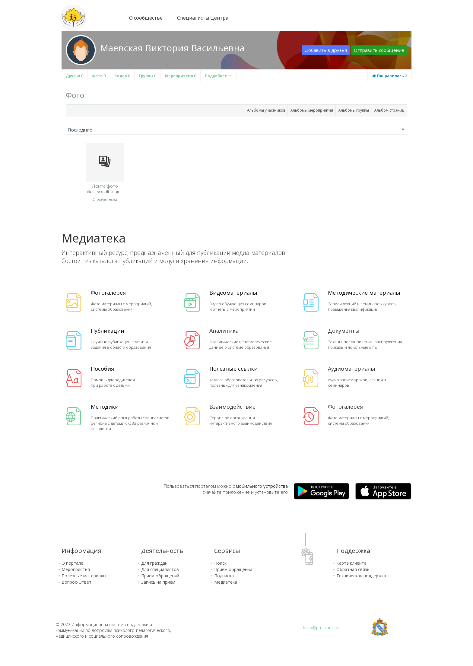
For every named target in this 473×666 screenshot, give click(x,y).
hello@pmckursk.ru (321, 627)
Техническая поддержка (361, 576)
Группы (147, 75)
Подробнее (218, 75)
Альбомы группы (353, 110)
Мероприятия (180, 75)
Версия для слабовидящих (281, 17)
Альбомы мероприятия (311, 110)
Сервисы (227, 551)
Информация (81, 551)
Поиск (220, 563)
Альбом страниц (389, 110)
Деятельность (162, 551)
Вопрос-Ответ (76, 582)
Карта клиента (351, 563)
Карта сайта (270, 17)
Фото (99, 75)
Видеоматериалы (233, 292)
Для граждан (154, 563)
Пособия (102, 368)
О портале (72, 563)
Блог (396, 18)
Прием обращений (160, 576)
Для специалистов (160, 569)
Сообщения (408, 17)
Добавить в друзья (326, 50)
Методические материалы (364, 292)
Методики (105, 406)
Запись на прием (158, 582)
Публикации (107, 330)
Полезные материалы (84, 576)
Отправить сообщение (379, 50)
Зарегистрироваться (348, 17)
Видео (122, 75)
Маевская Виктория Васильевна (172, 48)
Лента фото (105, 186)
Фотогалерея (108, 292)
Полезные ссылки (233, 368)
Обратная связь (353, 569)
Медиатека (225, 582)
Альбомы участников (266, 110)
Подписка (224, 576)
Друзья (74, 75)
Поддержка (353, 551)
